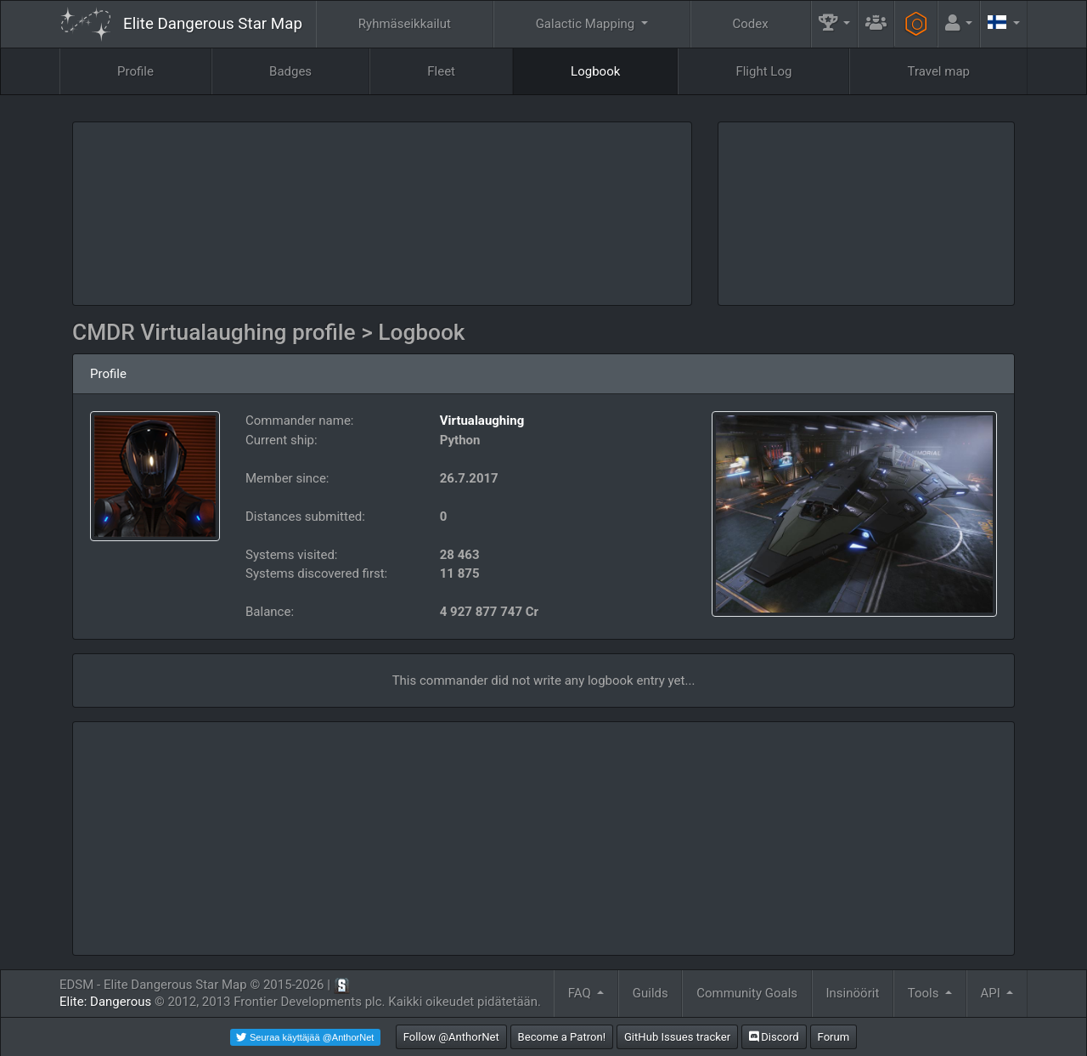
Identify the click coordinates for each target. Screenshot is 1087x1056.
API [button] (991, 993)
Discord (774, 1037)
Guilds (650, 993)
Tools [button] (925, 993)
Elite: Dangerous (105, 1001)
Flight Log (763, 71)
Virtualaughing (482, 420)
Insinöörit (853, 993)
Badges (290, 71)
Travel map (939, 71)
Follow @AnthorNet (451, 1037)
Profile (135, 71)
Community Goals (746, 993)
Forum (834, 1037)
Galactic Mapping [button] (587, 23)
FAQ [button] (581, 993)
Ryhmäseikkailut (404, 23)
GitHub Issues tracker (677, 1037)
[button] (835, 24)
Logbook (595, 71)
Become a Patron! (562, 1037)
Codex (751, 23)
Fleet (441, 71)
